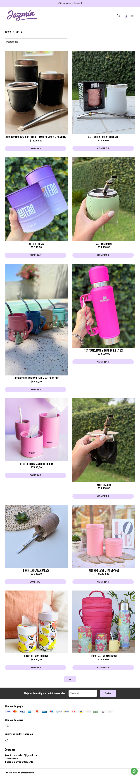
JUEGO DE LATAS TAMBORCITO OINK (36, 464)
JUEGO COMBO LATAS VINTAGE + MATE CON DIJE (36, 378)
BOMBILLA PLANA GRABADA (36, 570)
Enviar (108, 693)
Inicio (8, 31)
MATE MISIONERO (104, 244)
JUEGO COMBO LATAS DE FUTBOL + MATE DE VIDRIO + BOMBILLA (36, 137)
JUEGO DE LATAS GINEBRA (36, 656)
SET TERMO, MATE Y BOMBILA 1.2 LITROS (103, 350)
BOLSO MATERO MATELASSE (104, 656)
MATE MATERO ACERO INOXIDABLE (104, 137)
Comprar (35, 148)
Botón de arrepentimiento (19, 762)
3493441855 (11, 758)
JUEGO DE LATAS (36, 244)
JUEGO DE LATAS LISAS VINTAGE (104, 570)
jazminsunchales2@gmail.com (21, 755)
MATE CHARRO (104, 485)
